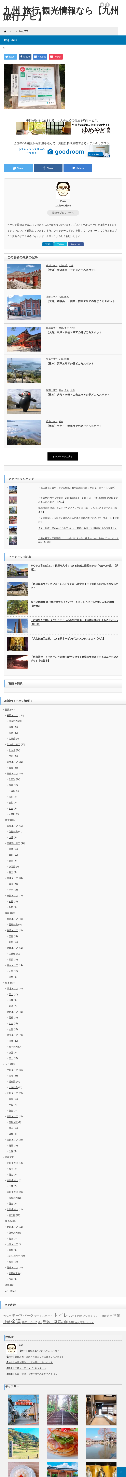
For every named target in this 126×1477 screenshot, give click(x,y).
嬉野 (11, 849)
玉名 (11, 994)
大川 (11, 796)
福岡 (7, 709)
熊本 (66, 359)
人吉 (66, 390)
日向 (11, 1174)
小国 (11, 1052)
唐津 (11, 884)
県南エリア (51, 359)
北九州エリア (13, 744)
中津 (72, 328)
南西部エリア (13, 843)
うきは (12, 791)
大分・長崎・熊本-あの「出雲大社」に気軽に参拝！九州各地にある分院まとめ (77, 528)
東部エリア (12, 895)
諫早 (11, 977)
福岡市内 (13, 721)
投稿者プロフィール (63, 212)
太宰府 (12, 738)
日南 (11, 1203)
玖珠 (11, 1151)
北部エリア (51, 296)
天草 (61, 359)
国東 (66, 296)
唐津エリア (12, 878)
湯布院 (12, 1081)
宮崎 (7, 1157)
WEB (48, 244)
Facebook (76, 244)
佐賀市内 (13, 831)
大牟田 (12, 814)
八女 (11, 808)
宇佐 (66, 328)
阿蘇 (11, 1041)
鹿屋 (11, 1250)
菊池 (11, 1006)
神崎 (11, 901)
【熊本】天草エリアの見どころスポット (70, 363)
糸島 (11, 733)
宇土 (11, 1058)
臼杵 (11, 1134)
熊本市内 (13, 1046)
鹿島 (11, 860)
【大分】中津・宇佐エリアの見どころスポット (74, 332)
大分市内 (63, 265)
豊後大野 (13, 1122)
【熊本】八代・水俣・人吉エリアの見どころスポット (78, 394)
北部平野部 (12, 1163)
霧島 (11, 1261)
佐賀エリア (12, 826)
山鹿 (11, 1000)
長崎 (7, 913)
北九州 (12, 750)
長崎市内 (13, 924)
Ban (63, 201)
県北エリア (12, 948)
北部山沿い (12, 1209)
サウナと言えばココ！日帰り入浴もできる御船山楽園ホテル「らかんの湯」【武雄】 (74, 567)
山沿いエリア (13, 1256)
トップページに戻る (63, 456)
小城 (11, 837)
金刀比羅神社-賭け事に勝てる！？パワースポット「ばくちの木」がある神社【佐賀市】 (72, 604)
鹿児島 (8, 1221)
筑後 (11, 785)
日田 (11, 1145)
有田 (11, 872)
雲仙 (11, 936)
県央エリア (12, 965)
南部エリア (12, 1116)
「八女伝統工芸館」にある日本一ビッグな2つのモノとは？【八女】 (68, 638)
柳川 (11, 802)
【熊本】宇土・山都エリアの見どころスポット (74, 425)
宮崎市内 (13, 1198)
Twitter (60, 244)
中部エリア (51, 265)
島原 (11, 942)
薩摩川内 (13, 1232)
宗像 (11, 727)
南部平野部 (12, 1192)
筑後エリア (12, 773)
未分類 (8, 1291)
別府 (11, 1075)
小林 (11, 1186)
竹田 (11, 1128)
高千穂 (12, 1215)
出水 (11, 1238)
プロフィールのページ (85, 224)
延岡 (11, 1168)
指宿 (11, 1279)
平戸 (11, 959)
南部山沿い (12, 1180)
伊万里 (12, 866)
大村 (11, 971)
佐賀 (7, 820)
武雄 (11, 855)
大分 (71, 265)
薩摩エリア (12, 1267)
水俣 (72, 390)
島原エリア (12, 930)
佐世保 (12, 953)
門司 (11, 756)
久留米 (12, 779)
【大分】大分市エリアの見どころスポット (71, 269)
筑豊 (11, 767)
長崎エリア (12, 919)
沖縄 (7, 1285)
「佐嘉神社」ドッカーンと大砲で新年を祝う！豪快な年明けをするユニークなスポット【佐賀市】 (74, 658)
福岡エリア (12, 715)
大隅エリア (12, 1244)
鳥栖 (11, 907)
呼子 (11, 889)
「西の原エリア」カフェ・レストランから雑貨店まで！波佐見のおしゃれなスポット (74, 585)
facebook (107, 4)
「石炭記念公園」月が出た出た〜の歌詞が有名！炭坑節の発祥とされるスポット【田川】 (74, 622)
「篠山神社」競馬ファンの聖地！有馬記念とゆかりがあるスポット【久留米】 (77, 487)
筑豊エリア (12, 762)
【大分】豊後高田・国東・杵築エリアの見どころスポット (80, 301)
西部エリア (12, 1139)
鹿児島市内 (14, 1273)
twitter (102, 4)
